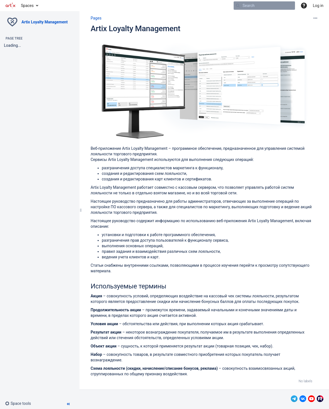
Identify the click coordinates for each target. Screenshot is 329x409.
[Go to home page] (10, 5)
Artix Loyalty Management (44, 22)
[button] (304, 5)
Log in (318, 5)
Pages (96, 18)
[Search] (238, 5)
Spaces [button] (27, 5)
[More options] (315, 18)
